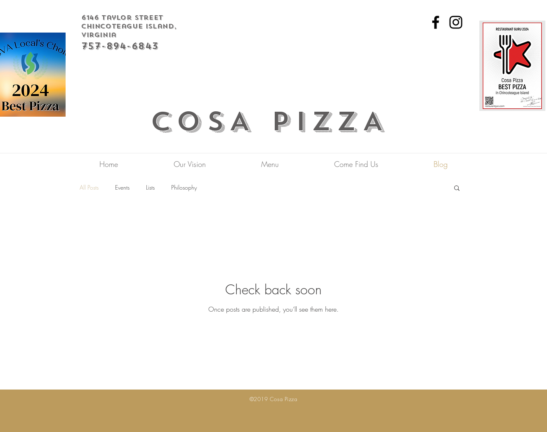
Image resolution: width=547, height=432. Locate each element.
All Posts (89, 187)
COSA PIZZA (269, 121)
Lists (150, 187)
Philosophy (184, 187)
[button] (457, 188)
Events (122, 187)
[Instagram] (455, 22)
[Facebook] (435, 22)
